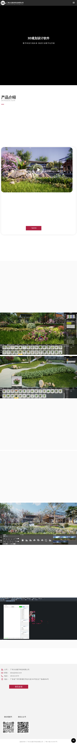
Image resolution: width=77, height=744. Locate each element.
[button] (73, 2)
